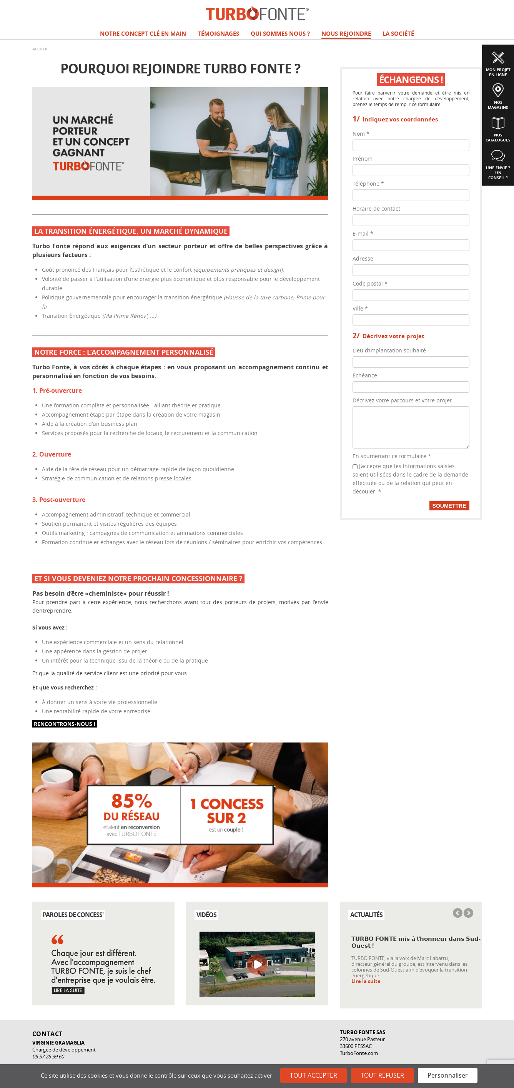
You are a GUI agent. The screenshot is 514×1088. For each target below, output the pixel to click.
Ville (360, 308)
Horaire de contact (376, 208)
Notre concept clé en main (143, 34)
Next (468, 913)
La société (398, 34)
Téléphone (368, 183)
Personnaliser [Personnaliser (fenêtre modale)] (448, 1075)
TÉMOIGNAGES (218, 34)
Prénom (363, 158)
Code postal (370, 283)
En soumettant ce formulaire (392, 456)
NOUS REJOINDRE (346, 34)
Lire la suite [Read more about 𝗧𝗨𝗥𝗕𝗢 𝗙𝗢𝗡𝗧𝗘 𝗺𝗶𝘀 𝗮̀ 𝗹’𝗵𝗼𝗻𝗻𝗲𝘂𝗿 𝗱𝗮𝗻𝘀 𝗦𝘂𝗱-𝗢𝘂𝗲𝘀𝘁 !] (366, 981)
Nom (361, 133)
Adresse (363, 258)
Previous (458, 913)
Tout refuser (382, 1075)
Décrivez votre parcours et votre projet (402, 400)
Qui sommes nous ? (280, 34)
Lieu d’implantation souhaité (389, 350)
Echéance (365, 375)
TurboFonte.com (359, 1053)
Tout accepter (313, 1075)
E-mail (363, 233)
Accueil (40, 48)
